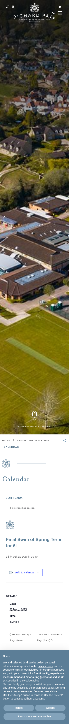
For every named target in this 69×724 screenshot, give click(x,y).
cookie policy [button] (31, 680)
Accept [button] (50, 707)
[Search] (53, 12)
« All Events (14, 498)
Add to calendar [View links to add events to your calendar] (25, 572)
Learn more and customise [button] (34, 716)
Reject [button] (19, 707)
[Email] (13, 6)
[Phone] (7, 6)
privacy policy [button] (45, 666)
